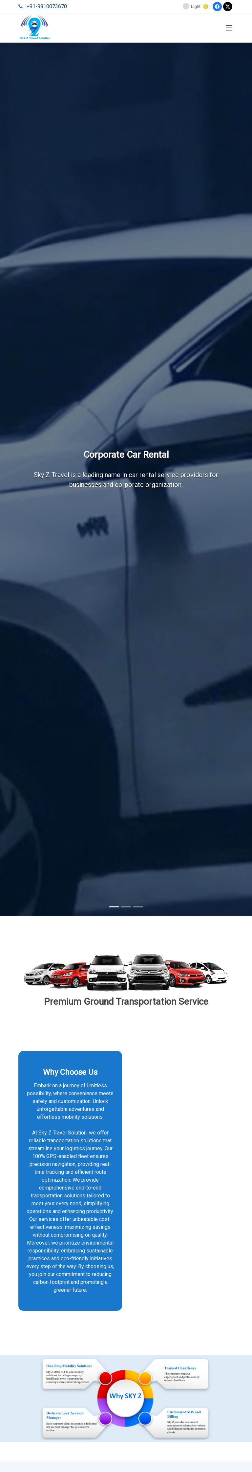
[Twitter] (227, 6)
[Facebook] (217, 6)
